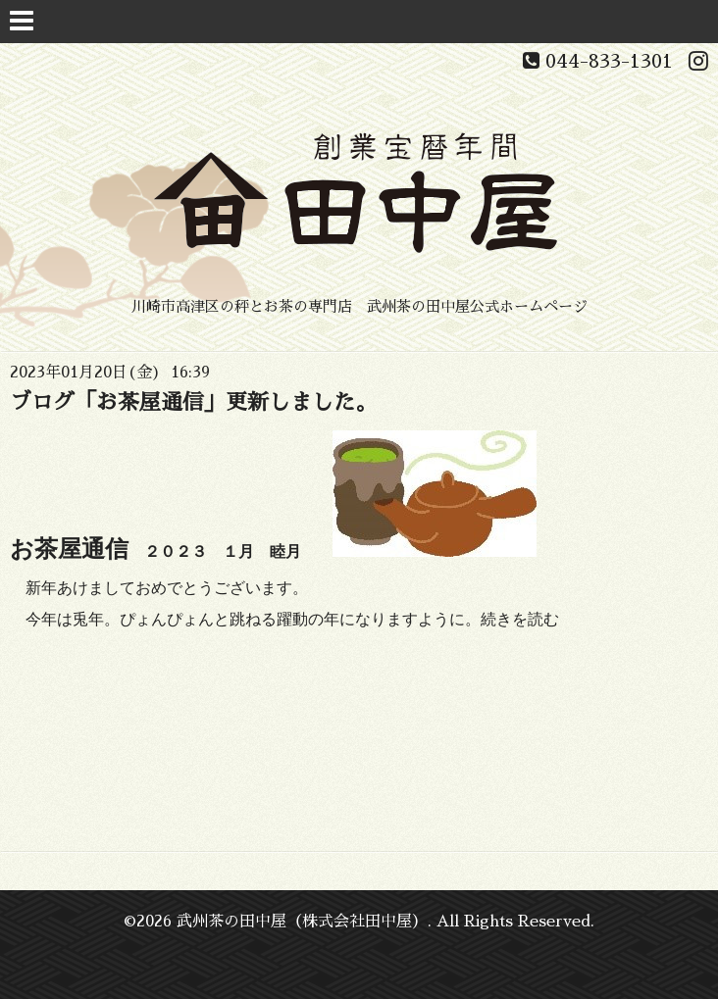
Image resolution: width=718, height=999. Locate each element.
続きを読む (520, 619)
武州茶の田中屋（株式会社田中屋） (302, 921)
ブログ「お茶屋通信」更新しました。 (193, 403)
